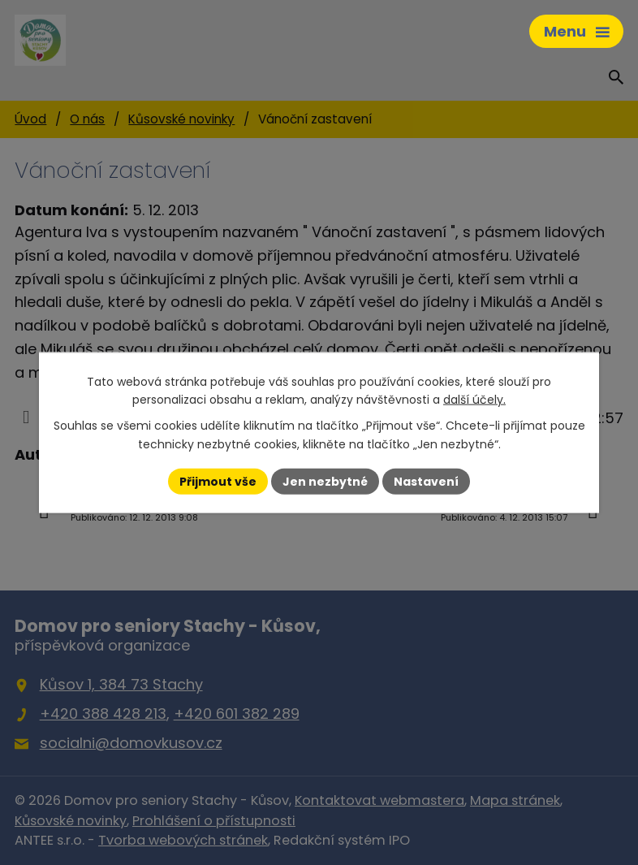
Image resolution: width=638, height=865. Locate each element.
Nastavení (426, 481)
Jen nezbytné (325, 481)
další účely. (474, 399)
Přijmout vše (217, 481)
